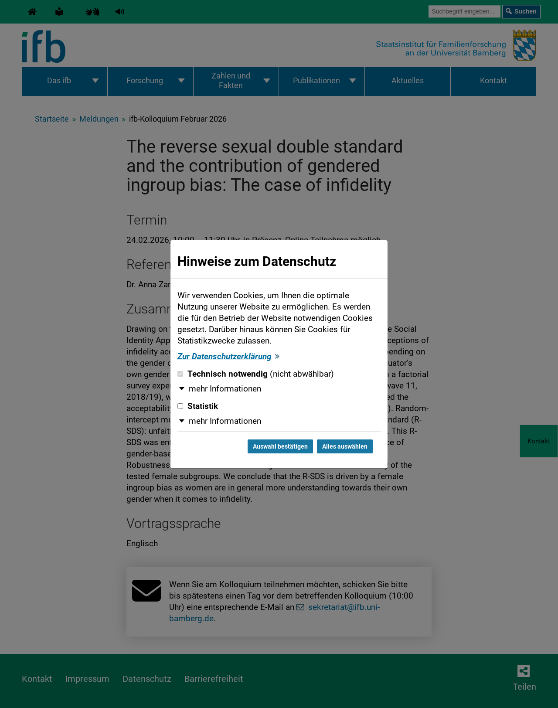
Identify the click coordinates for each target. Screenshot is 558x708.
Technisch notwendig (255, 374)
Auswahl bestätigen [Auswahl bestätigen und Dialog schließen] (280, 446)
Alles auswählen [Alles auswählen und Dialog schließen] (344, 446)
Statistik (197, 406)
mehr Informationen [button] (225, 389)
